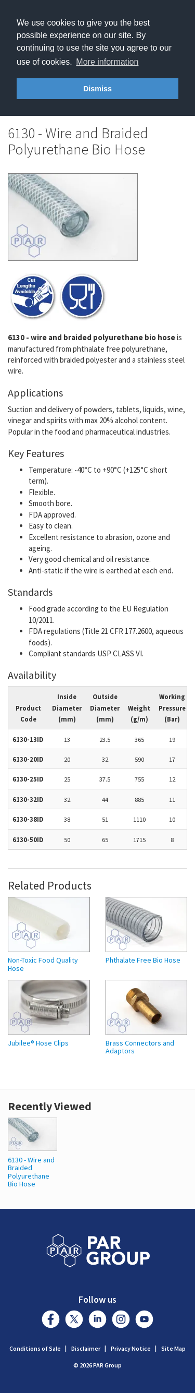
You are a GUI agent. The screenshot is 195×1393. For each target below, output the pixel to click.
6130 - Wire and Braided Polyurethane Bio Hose (31, 1171)
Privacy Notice (131, 1348)
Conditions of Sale (35, 1348)
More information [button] (107, 61)
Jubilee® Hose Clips (38, 1043)
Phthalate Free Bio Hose (143, 960)
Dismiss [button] (97, 89)
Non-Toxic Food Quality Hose (43, 964)
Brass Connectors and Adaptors (140, 1047)
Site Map (173, 1348)
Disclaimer (85, 1348)
